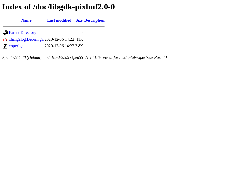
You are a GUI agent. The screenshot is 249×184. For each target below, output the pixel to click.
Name (26, 20)
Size (79, 20)
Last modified (59, 20)
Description (94, 20)
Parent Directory (22, 32)
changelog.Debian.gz (26, 39)
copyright (17, 46)
